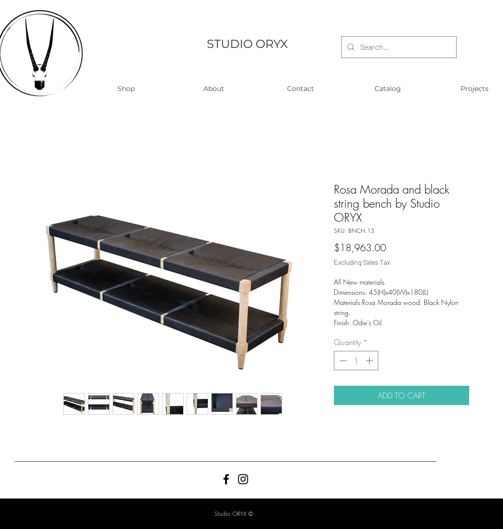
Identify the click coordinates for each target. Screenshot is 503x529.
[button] (126, 89)
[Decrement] (342, 360)
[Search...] (398, 47)
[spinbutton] (356, 360)
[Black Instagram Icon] (243, 479)
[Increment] (370, 360)
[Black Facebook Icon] (226, 479)
